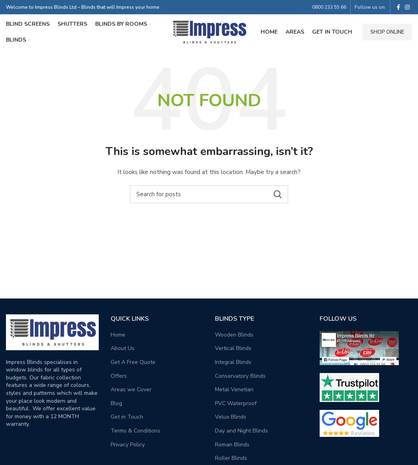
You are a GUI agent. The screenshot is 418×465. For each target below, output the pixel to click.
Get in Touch (127, 417)
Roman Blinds (232, 444)
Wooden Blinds (234, 335)
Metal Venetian (234, 389)
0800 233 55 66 (329, 7)
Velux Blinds (230, 417)
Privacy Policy (128, 444)
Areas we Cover (131, 389)
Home (118, 335)
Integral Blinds (233, 362)
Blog (116, 403)
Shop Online (387, 32)
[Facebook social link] (398, 7)
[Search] (209, 194)
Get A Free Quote (133, 362)
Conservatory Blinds (240, 376)
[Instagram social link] (407, 7)
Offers (119, 376)
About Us (122, 348)
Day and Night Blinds (241, 430)
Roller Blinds (231, 458)
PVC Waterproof (236, 403)
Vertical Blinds (233, 348)
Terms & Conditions (135, 430)
